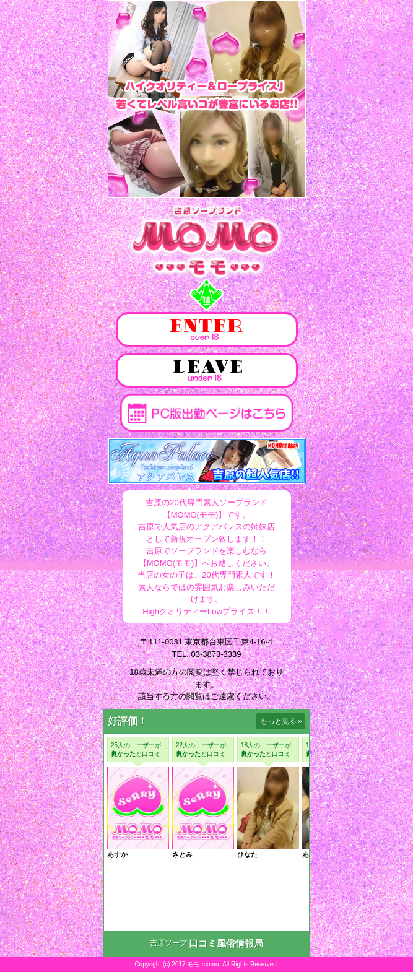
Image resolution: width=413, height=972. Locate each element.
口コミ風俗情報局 (226, 943)
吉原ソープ (168, 943)
